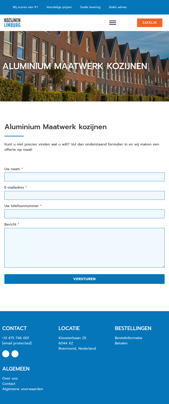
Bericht (11, 225)
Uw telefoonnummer (23, 206)
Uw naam (13, 169)
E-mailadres (15, 188)
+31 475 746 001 (15, 338)
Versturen (84, 279)
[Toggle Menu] (112, 22)
